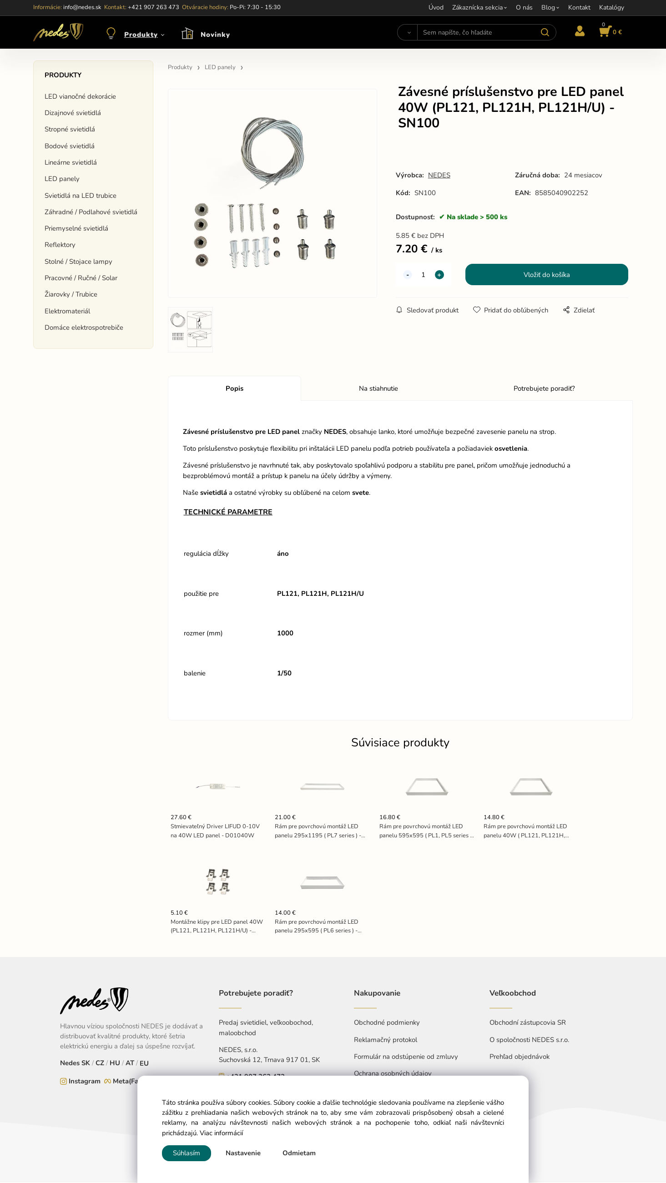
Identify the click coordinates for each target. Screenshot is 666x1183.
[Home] (58, 32)
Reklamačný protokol (385, 1040)
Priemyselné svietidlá (76, 228)
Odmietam (299, 1153)
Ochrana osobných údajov (393, 1074)
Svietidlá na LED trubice (80, 195)
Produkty (141, 34)
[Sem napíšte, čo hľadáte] (486, 32)
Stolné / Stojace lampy (78, 261)
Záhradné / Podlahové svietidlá (91, 211)
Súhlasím (186, 1153)
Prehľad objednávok (519, 1057)
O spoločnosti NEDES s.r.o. (529, 1040)
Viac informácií (221, 1133)
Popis (234, 389)
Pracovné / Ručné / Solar (81, 277)
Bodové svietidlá (70, 146)
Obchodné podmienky (387, 1023)
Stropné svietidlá (70, 129)
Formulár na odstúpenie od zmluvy (406, 1057)
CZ (100, 1064)
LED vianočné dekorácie (80, 96)
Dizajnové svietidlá (73, 112)
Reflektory (60, 244)
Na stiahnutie (378, 389)
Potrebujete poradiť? (544, 389)
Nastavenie (243, 1153)
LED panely (62, 178)
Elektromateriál (67, 311)
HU (115, 1064)
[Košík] (609, 32)
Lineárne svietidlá (71, 162)
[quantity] (423, 275)
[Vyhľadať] (407, 32)
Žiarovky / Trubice (71, 294)
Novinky (215, 34)
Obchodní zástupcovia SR (527, 1023)
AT (130, 1064)
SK (85, 1064)
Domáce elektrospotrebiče (84, 327)
